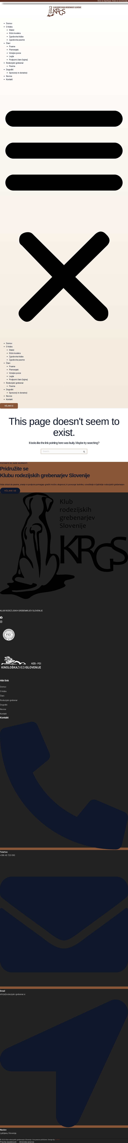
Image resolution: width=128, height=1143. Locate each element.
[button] (64, 213)
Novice (9, 76)
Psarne (12, 46)
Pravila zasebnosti (8, 1142)
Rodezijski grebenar (15, 63)
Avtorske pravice (26, 1142)
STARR (57, 1140)
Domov (9, 23)
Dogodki (9, 69)
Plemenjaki (14, 50)
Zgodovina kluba (16, 36)
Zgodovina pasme (17, 40)
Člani (8, 43)
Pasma (12, 66)
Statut (11, 30)
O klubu (9, 27)
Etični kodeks (15, 33)
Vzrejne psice (15, 53)
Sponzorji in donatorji (18, 73)
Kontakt (9, 79)
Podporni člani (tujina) (18, 60)
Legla (11, 56)
